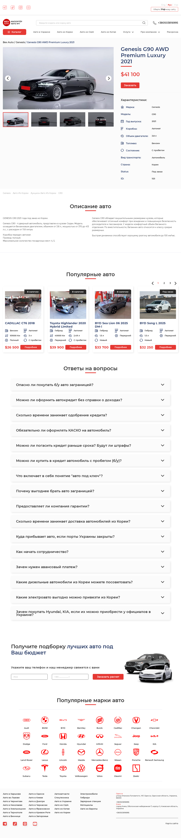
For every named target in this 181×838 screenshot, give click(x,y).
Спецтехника (61, 797)
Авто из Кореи (65, 32)
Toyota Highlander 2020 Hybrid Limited (68, 324)
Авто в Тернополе (12, 812)
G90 (60, 193)
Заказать (130, 85)
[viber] (25, 824)
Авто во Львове (11, 797)
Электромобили (89, 794)
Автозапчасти (61, 794)
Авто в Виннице (11, 816)
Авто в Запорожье (38, 816)
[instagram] (20, 7)
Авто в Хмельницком (14, 809)
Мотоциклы (86, 805)
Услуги (127, 32)
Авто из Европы (89, 809)
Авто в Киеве (36, 797)
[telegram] (5, 7)
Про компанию (149, 32)
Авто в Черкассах (38, 805)
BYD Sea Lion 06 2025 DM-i (111, 324)
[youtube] (28, 7)
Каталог (14, 32)
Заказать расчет (108, 676)
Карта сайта (172, 823)
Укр (176, 5)
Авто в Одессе (36, 794)
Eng (163, 5)
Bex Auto (8, 42)
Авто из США (87, 32)
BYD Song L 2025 (153, 323)
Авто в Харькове (12, 794)
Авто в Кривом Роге (39, 812)
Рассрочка (172, 32)
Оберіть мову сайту (164, 9)
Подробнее (31, 347)
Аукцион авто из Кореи (43, 193)
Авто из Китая (108, 32)
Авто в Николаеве (12, 805)
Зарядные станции (90, 801)
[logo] (12, 23)
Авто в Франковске (39, 809)
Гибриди (85, 797)
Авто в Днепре (37, 801)
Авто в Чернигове (12, 801)
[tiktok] (13, 7)
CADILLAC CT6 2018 (20, 323)
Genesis (20, 42)
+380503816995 (165, 22)
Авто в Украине (41, 32)
